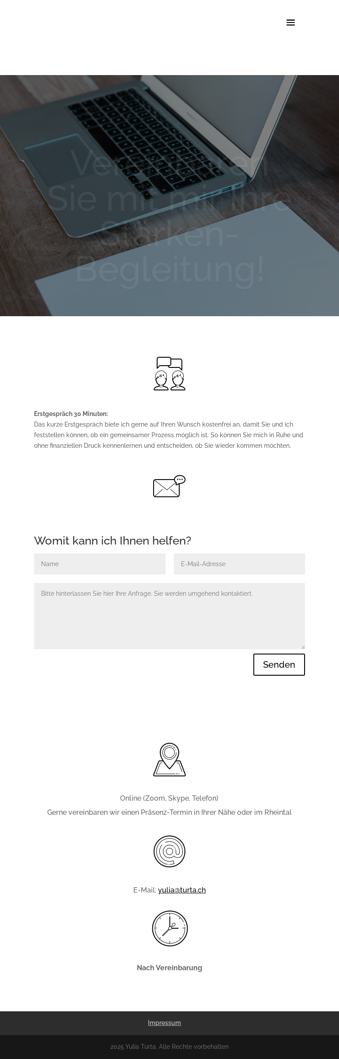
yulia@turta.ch (182, 890)
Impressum (164, 1022)
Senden (279, 664)
